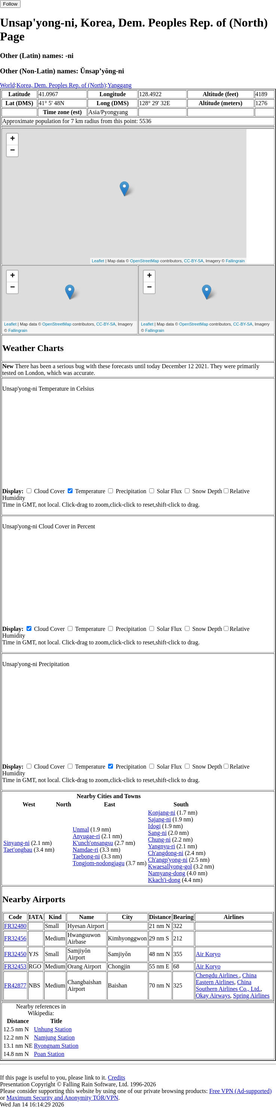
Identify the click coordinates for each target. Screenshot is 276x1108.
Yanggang (120, 85)
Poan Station (49, 1054)
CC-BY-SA (193, 261)
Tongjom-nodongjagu (98, 863)
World (7, 85)
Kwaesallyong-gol (170, 866)
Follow (10, 4)
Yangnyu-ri (161, 846)
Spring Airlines (251, 995)
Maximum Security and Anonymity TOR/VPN (62, 1098)
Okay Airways (213, 995)
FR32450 (15, 954)
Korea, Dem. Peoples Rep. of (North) (61, 85)
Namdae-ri (85, 849)
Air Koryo (208, 954)
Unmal (81, 829)
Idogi (154, 826)
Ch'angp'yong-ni (167, 860)
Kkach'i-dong (164, 880)
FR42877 (15, 985)
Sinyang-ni (16, 843)
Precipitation (131, 491)
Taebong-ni (86, 856)
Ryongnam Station (56, 1046)
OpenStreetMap (144, 261)
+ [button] (12, 139)
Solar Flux (169, 491)
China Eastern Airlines (226, 978)
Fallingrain (235, 261)
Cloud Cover (49, 491)
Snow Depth (207, 491)
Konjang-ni (161, 812)
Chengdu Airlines (217, 975)
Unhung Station (53, 1029)
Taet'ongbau (17, 849)
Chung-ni (159, 839)
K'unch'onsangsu (93, 843)
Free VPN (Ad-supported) (240, 1091)
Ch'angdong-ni (165, 853)
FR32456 (15, 938)
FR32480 (15, 926)
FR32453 (15, 966)
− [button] (12, 150)
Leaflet (98, 261)
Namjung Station (54, 1037)
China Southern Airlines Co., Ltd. (228, 985)
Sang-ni (157, 833)
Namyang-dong (166, 873)
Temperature (90, 491)
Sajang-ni (159, 819)
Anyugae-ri (86, 836)
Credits (116, 1077)
